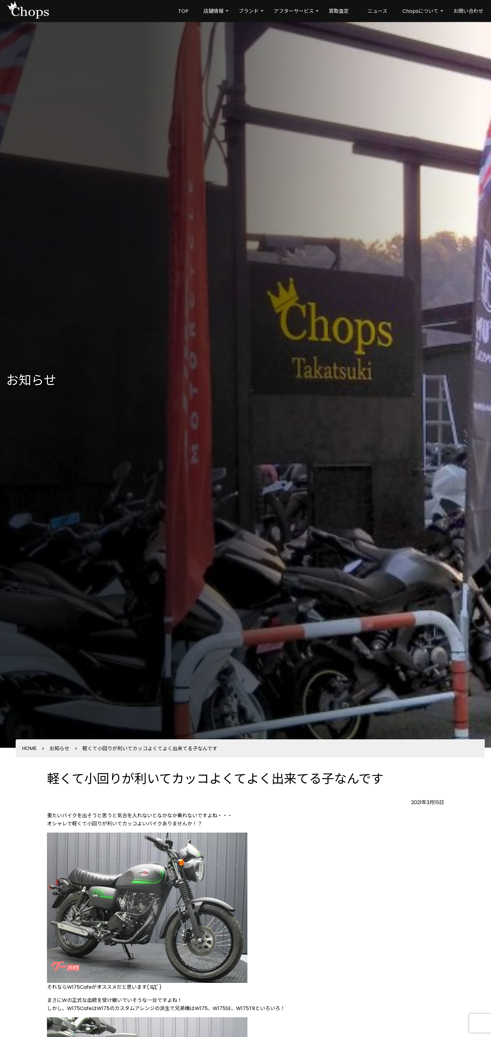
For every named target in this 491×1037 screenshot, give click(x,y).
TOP (183, 11)
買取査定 (339, 11)
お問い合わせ (468, 11)
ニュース (377, 11)
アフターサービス (294, 11)
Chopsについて (420, 11)
